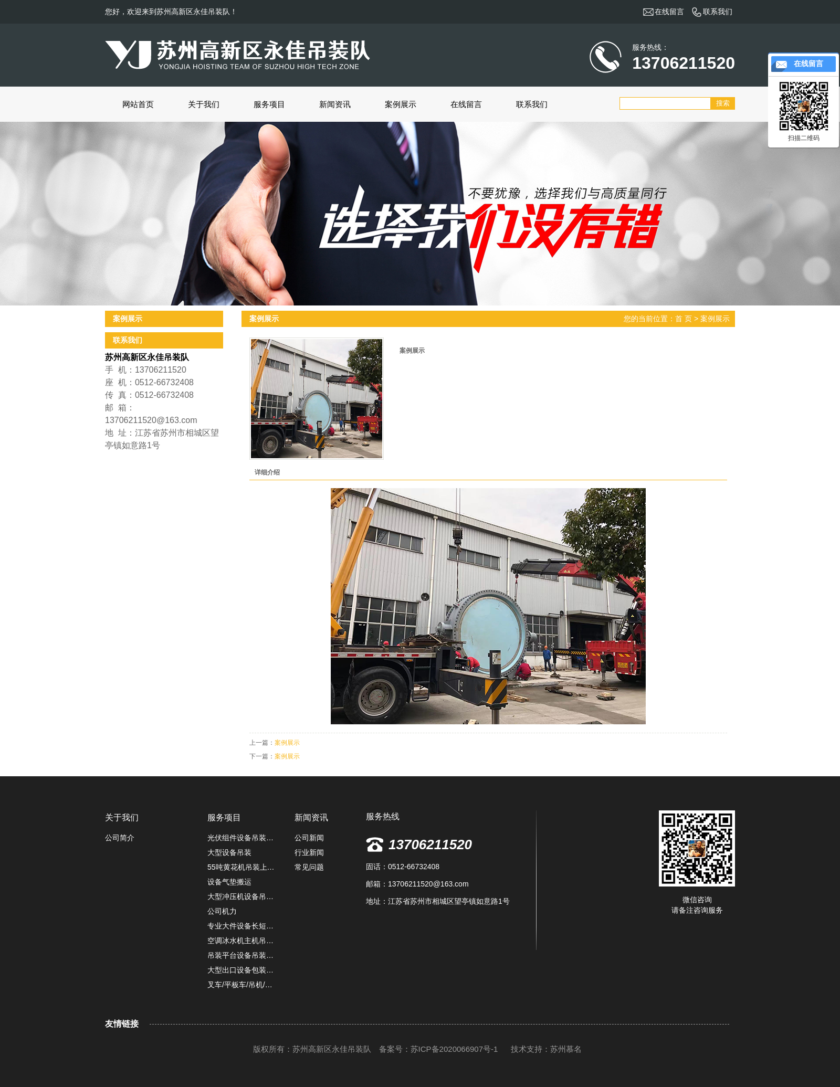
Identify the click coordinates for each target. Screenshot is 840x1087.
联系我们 (532, 104)
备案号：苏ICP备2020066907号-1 (438, 1048)
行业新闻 (309, 852)
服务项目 (269, 104)
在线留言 (466, 104)
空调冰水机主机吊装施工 (243, 940)
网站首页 (138, 104)
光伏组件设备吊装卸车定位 (243, 837)
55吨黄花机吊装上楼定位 (243, 867)
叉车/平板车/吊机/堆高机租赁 (243, 984)
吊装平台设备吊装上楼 (243, 955)
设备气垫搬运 (229, 882)
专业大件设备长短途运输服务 (243, 926)
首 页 (683, 318)
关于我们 (203, 104)
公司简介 (119, 837)
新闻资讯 (335, 104)
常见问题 (309, 867)
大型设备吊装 (229, 852)
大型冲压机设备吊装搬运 (243, 896)
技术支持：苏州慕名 (546, 1048)
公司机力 (222, 911)
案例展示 (400, 104)
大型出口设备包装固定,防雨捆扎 (243, 970)
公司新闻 (309, 837)
